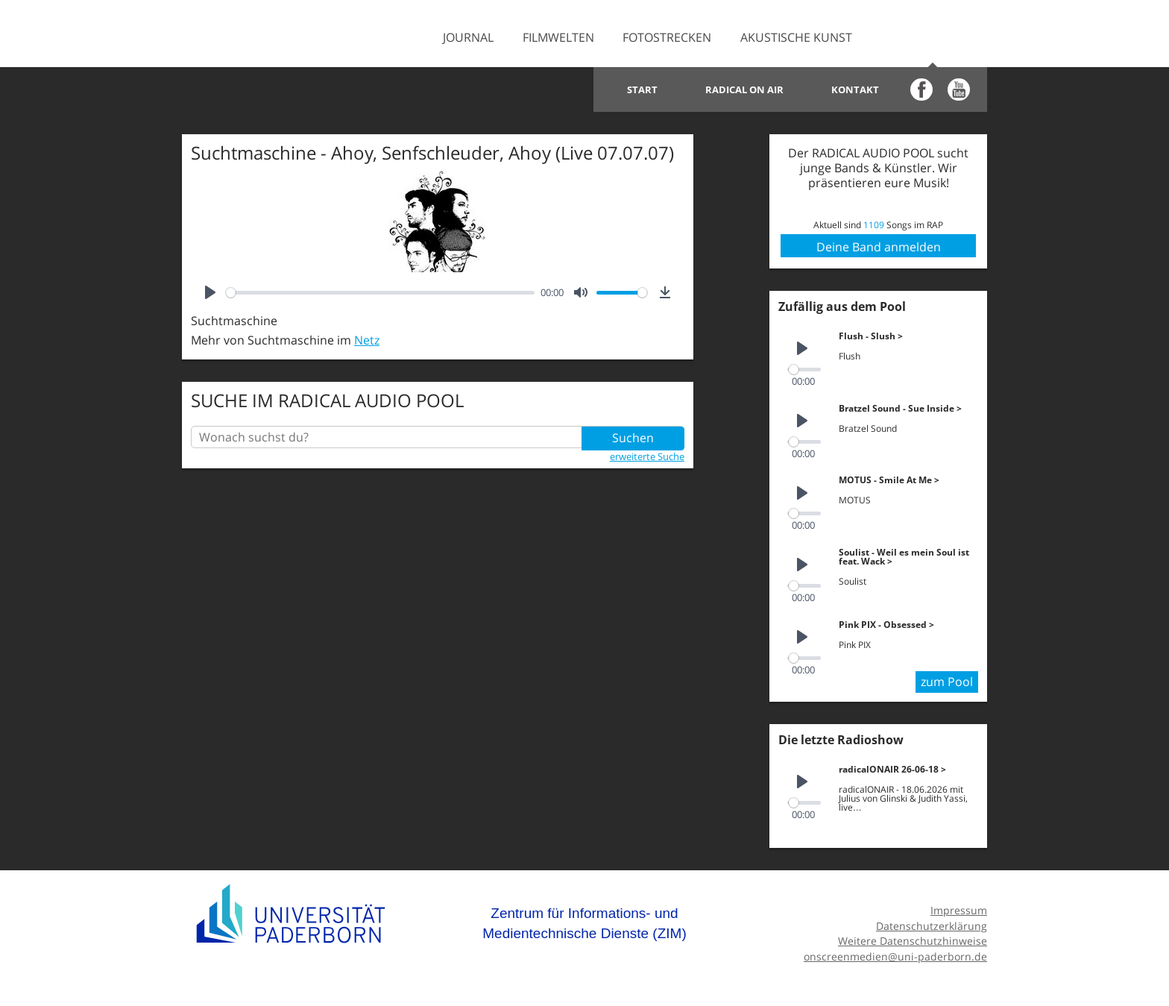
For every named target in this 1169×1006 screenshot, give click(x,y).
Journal (468, 37)
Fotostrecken (667, 37)
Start (642, 89)
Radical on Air (744, 89)
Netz (366, 340)
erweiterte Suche (647, 455)
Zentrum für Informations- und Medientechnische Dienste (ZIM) (584, 920)
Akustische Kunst (796, 37)
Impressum (958, 906)
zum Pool (947, 678)
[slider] (380, 293)
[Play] (210, 292)
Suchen (633, 437)
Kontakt (855, 89)
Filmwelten (558, 37)
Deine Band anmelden (878, 247)
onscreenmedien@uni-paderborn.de (895, 953)
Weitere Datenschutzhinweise (912, 937)
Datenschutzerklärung (931, 922)
